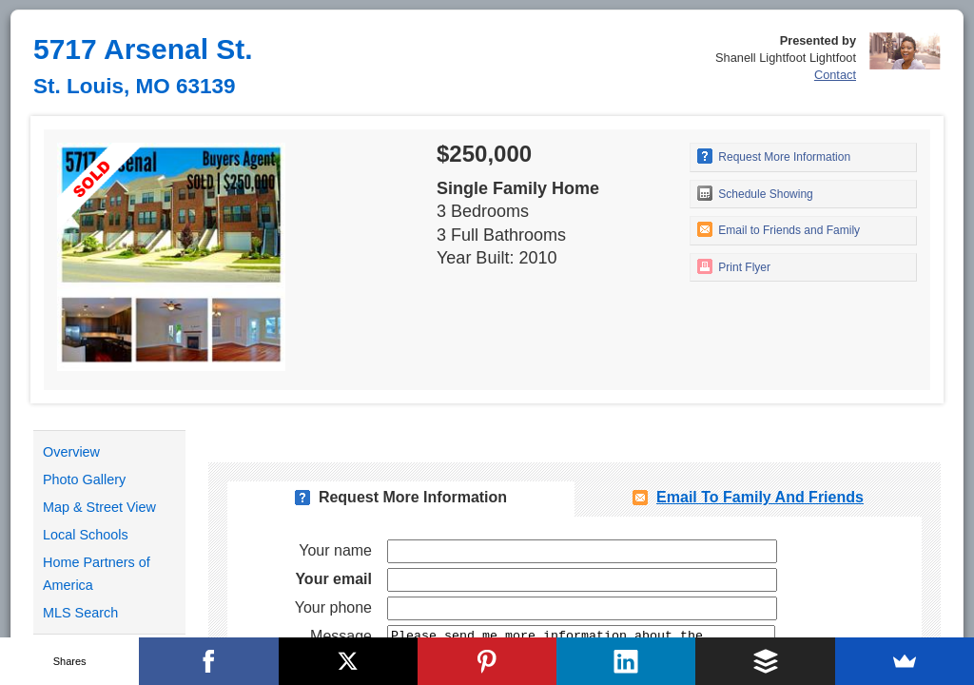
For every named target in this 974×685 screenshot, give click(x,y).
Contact (835, 75)
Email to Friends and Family (778, 229)
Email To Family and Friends (760, 497)
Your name (335, 550)
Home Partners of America (96, 574)
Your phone (333, 607)
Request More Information (773, 156)
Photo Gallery (84, 479)
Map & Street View (99, 507)
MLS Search (80, 612)
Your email (333, 579)
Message (341, 636)
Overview (71, 452)
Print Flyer (733, 266)
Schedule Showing (755, 193)
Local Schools (85, 534)
